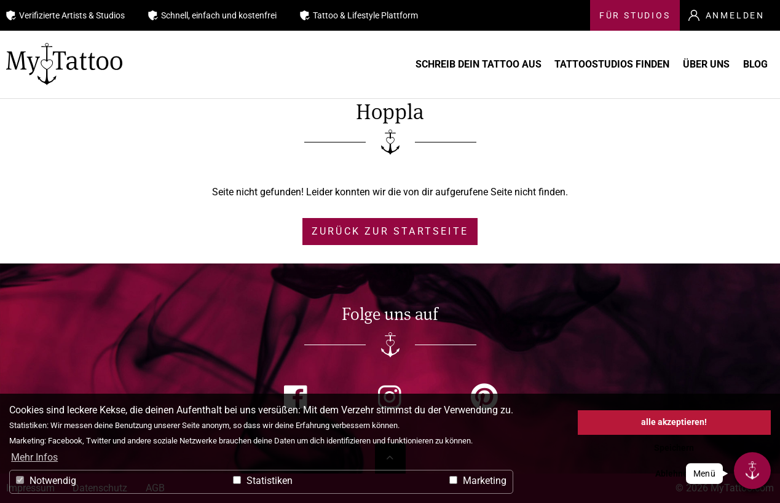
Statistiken (263, 480)
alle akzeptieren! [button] (674, 422)
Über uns (686, 64)
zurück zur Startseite (390, 231)
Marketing (477, 480)
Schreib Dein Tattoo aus (423, 64)
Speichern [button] (674, 448)
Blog (752, 64)
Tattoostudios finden (574, 64)
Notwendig (46, 480)
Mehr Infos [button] (34, 457)
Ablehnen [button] (674, 474)
